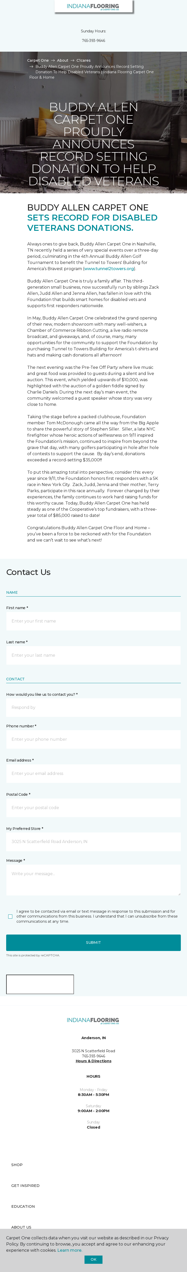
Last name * (16, 642)
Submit (93, 942)
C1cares (84, 60)
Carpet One (38, 60)
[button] (167, 10)
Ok (93, 1259)
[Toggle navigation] (7, 10)
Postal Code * (18, 794)
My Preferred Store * (24, 828)
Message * (15, 860)
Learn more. (69, 1250)
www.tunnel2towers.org (109, 268)
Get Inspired (25, 1185)
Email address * (20, 760)
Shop (17, 1165)
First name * (17, 608)
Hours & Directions (93, 1061)
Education (23, 1206)
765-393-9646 (93, 40)
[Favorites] (174, 10)
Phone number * (21, 726)
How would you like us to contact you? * (42, 694)
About (62, 60)
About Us (21, 1227)
